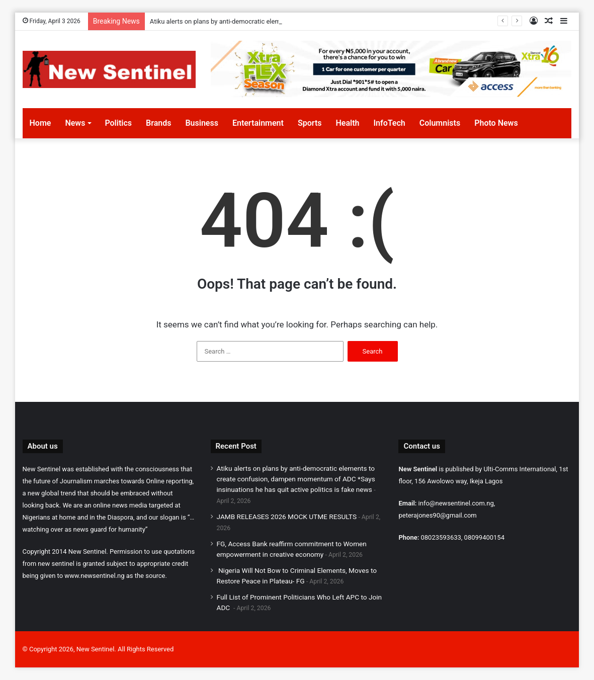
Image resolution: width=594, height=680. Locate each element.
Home (40, 123)
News (75, 123)
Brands (158, 123)
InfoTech (389, 123)
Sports (310, 123)
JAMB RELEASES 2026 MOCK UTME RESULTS (287, 517)
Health (347, 123)
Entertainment (258, 123)
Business (201, 123)
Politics (118, 123)
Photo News (496, 123)
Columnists (439, 123)
